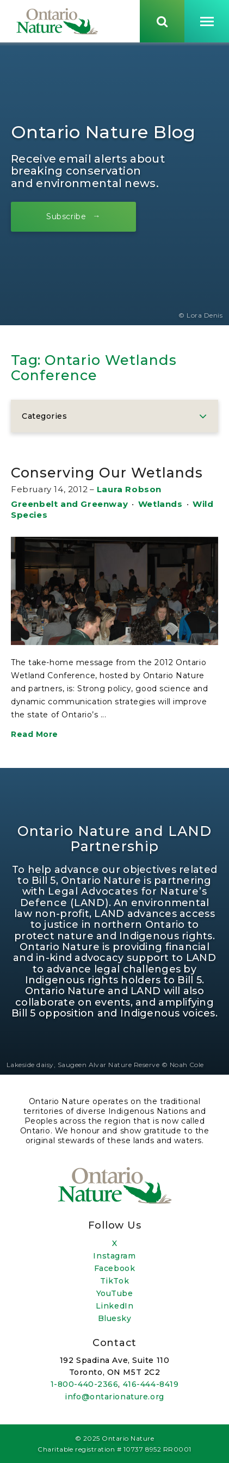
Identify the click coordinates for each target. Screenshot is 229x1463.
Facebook (114, 1268)
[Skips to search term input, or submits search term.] (162, 21)
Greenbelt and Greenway (69, 504)
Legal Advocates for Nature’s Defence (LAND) (113, 896)
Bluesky (115, 1318)
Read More (34, 734)
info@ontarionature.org (114, 1397)
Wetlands (160, 504)
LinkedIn (114, 1306)
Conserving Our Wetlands (107, 472)
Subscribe (66, 216)
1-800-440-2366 (85, 1384)
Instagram (114, 1256)
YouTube (114, 1293)
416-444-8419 (151, 1384)
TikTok (114, 1281)
